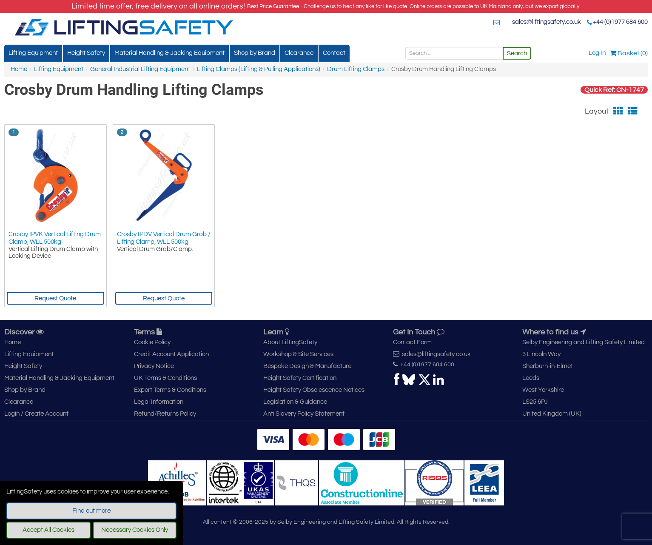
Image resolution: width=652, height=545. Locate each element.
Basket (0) (629, 53)
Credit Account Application (171, 354)
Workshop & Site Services (298, 354)
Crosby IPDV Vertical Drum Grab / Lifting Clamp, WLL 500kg (164, 238)
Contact (334, 53)
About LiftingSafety (290, 342)
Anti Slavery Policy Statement (304, 414)
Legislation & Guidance (295, 402)
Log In (597, 53)
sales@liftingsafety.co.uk (546, 22)
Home (19, 69)
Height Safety (86, 53)
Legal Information (158, 402)
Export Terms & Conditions (170, 390)
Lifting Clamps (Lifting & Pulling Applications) (258, 69)
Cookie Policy (152, 342)
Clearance (299, 53)
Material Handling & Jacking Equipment (169, 53)
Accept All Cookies (48, 530)
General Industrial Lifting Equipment (140, 69)
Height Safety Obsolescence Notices (313, 390)
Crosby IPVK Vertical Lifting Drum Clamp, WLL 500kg (55, 238)
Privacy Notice (154, 366)
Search (517, 53)
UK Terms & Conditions (165, 378)
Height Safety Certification (299, 378)
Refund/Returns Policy (165, 414)
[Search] (454, 53)
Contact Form (412, 342)
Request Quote (55, 298)
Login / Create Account (36, 414)
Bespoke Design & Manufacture (307, 366)
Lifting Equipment (33, 53)
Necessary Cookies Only (134, 530)
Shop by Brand (254, 53)
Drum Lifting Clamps (355, 69)
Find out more (91, 511)
